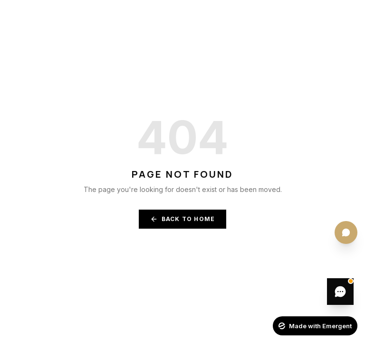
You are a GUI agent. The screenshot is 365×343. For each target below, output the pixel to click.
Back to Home (182, 219)
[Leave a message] (340, 291)
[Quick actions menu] (346, 232)
